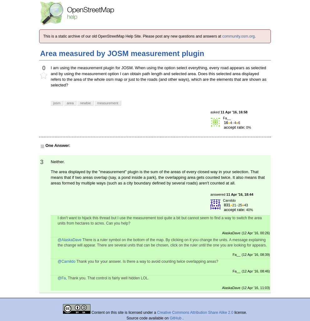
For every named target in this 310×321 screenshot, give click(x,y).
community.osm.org (238, 36)
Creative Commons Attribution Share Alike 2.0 (195, 312)
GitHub (176, 318)
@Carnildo (66, 261)
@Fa (62, 278)
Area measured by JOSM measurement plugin (122, 53)
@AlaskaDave (69, 240)
